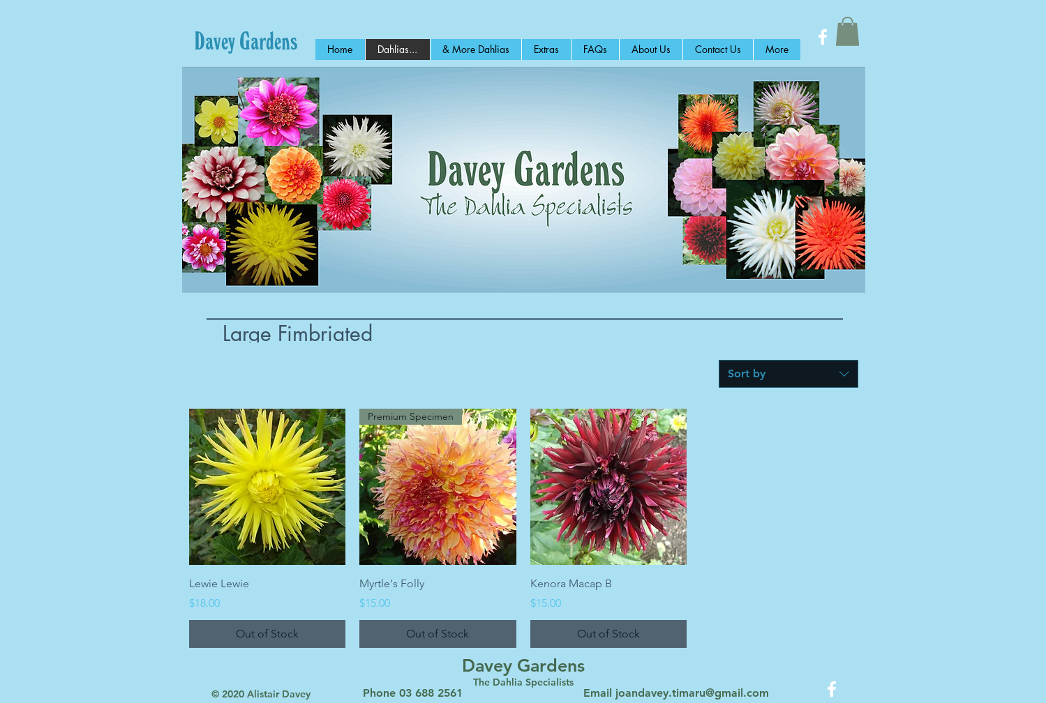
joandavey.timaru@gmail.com (692, 693)
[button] (847, 31)
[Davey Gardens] (246, 40)
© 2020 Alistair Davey (261, 694)
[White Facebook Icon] (822, 37)
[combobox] (788, 374)
